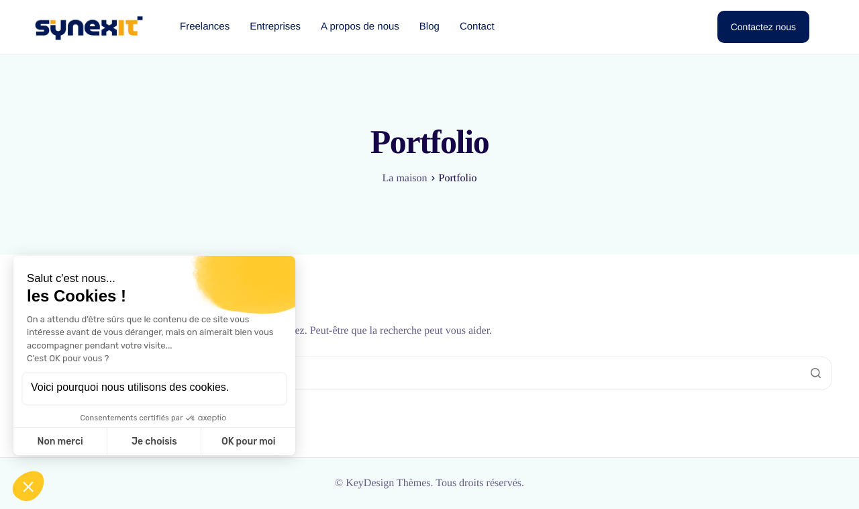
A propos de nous (360, 26)
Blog (429, 26)
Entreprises (275, 26)
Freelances (205, 26)
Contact (477, 26)
